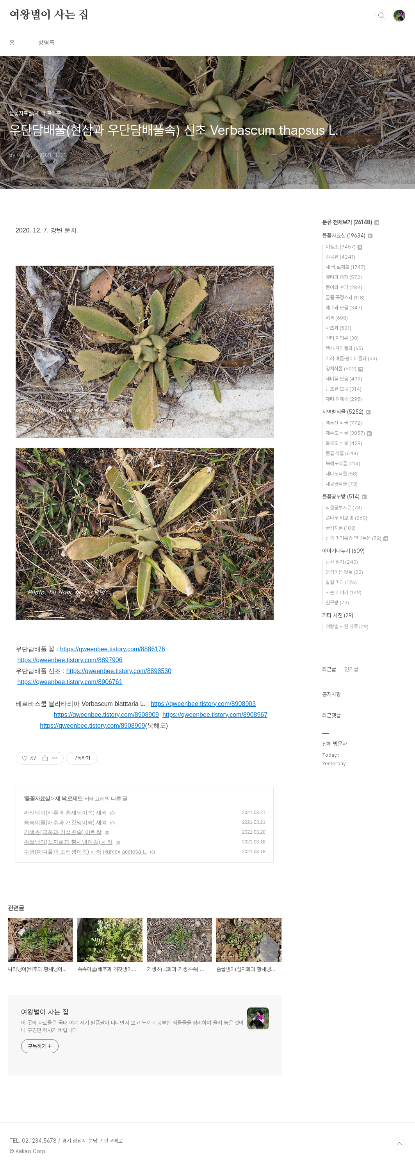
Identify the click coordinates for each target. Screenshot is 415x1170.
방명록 (46, 42)
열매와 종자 (344, 277)
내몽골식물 (342, 484)
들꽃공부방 (344, 496)
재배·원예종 (344, 399)
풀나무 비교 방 (346, 518)
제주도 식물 (349, 433)
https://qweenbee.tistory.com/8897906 (69, 660)
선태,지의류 (342, 338)
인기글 (351, 669)
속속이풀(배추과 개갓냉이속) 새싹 (65, 822)
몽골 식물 (342, 453)
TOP (399, 1144)
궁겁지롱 (341, 528)
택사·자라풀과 (344, 348)
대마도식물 (342, 474)
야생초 (344, 247)
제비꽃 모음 (344, 379)
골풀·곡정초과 (345, 297)
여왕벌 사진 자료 (347, 626)
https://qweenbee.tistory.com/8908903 (203, 703)
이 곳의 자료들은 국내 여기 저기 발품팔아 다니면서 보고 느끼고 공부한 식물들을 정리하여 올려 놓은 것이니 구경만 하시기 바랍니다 (132, 1026)
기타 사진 (337, 615)
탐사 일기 (342, 562)
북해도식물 (343, 463)
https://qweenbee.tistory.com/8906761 (69, 682)
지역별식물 (346, 412)
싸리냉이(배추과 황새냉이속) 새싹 (65, 812)
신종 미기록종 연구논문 (357, 538)
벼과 (337, 318)
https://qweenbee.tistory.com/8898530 (118, 671)
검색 (381, 15)
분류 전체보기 (350, 222)
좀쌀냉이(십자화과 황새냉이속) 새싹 (68, 842)
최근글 (329, 669)
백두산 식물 (344, 423)
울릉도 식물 (344, 443)
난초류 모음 (344, 389)
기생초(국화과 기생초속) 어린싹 (63, 832)
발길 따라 (341, 582)
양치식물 (344, 369)
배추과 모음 (344, 308)
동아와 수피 (344, 287)
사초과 (338, 328)
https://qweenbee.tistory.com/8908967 (214, 714)
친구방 (337, 603)
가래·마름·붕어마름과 (351, 358)
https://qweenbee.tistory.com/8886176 (112, 649)
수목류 (340, 257)
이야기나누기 (343, 551)
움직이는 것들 (344, 572)
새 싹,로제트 (69, 798)
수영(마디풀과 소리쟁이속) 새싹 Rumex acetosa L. (85, 851)
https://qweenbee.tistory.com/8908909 (106, 714)
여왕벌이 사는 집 (49, 15)
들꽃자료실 (37, 798)
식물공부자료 (344, 508)
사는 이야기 (344, 592)
